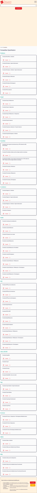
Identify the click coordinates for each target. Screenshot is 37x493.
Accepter (32, 482)
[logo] (5, 3)
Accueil (1, 60)
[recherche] (18, 5)
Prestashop (2, 153)
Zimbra (1, 449)
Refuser (33, 485)
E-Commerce (3, 199)
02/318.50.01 (18, 8)
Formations (5, 60)
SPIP (1, 294)
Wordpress (2, 66)
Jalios (1, 467)
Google (27, 483)
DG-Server (2, 425)
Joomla (1, 230)
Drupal (1, 109)
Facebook (11, 484)
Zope (1, 395)
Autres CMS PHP (3, 364)
